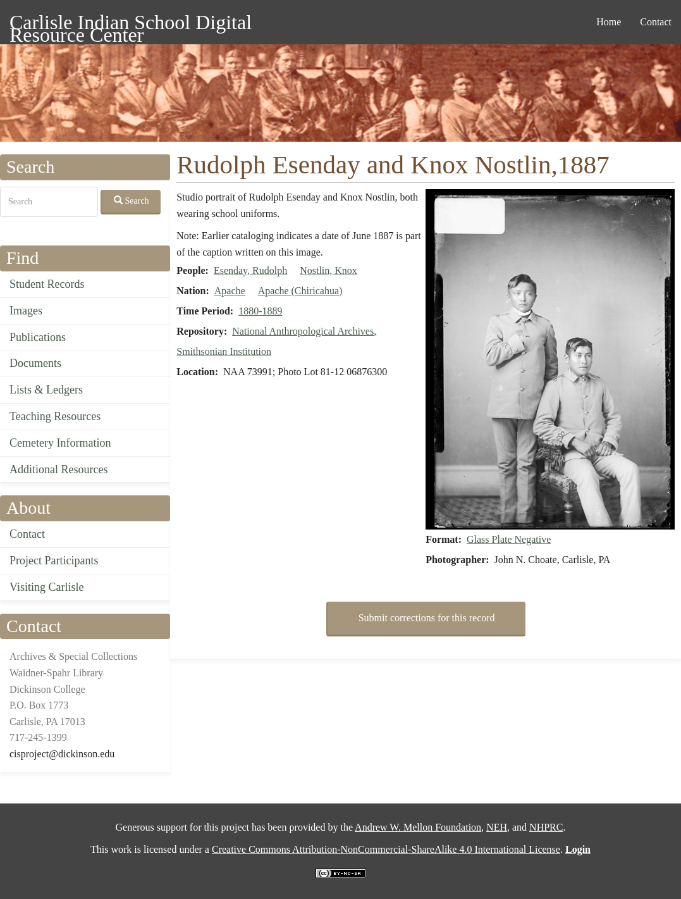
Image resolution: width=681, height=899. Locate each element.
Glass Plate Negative (509, 539)
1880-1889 (260, 311)
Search (131, 200)
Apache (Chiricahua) (300, 290)
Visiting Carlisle (46, 587)
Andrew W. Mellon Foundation (418, 827)
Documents (35, 363)
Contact (656, 21)
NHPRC (546, 827)
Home (608, 21)
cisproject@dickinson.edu (61, 753)
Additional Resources (58, 469)
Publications (37, 337)
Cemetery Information (60, 443)
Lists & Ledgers (46, 389)
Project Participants (53, 560)
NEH (496, 827)
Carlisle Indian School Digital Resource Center (130, 24)
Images (25, 310)
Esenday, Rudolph (250, 270)
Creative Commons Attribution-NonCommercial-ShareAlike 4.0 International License (386, 849)
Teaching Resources (55, 416)
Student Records (47, 284)
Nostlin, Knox (328, 270)
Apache (229, 290)
